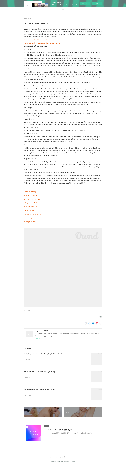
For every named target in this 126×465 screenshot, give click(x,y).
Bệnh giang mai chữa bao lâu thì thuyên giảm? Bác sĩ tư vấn (43, 354)
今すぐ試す (85, 3)
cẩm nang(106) (27, 310)
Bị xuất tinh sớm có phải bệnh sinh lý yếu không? (40, 372)
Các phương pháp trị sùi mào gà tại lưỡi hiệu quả (39, 389)
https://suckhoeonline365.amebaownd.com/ (37, 40)
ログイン (96, 3)
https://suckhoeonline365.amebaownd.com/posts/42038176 (42, 43)
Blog (63, 9)
